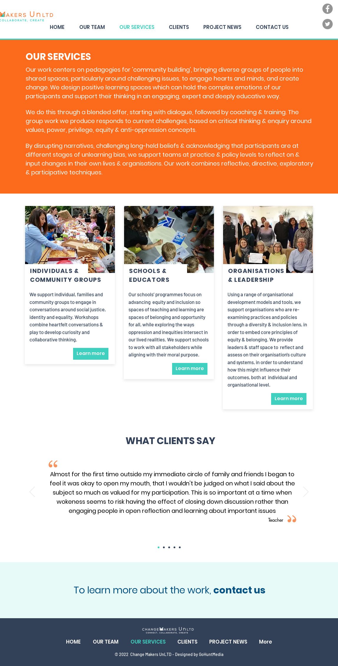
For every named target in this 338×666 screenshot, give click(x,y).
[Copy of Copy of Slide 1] (169, 547)
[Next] (306, 492)
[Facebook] (327, 9)
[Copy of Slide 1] (164, 547)
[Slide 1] (158, 547)
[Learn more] (90, 354)
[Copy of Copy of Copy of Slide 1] (174, 547)
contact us (239, 590)
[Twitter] (327, 24)
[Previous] (32, 492)
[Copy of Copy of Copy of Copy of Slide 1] (180, 547)
